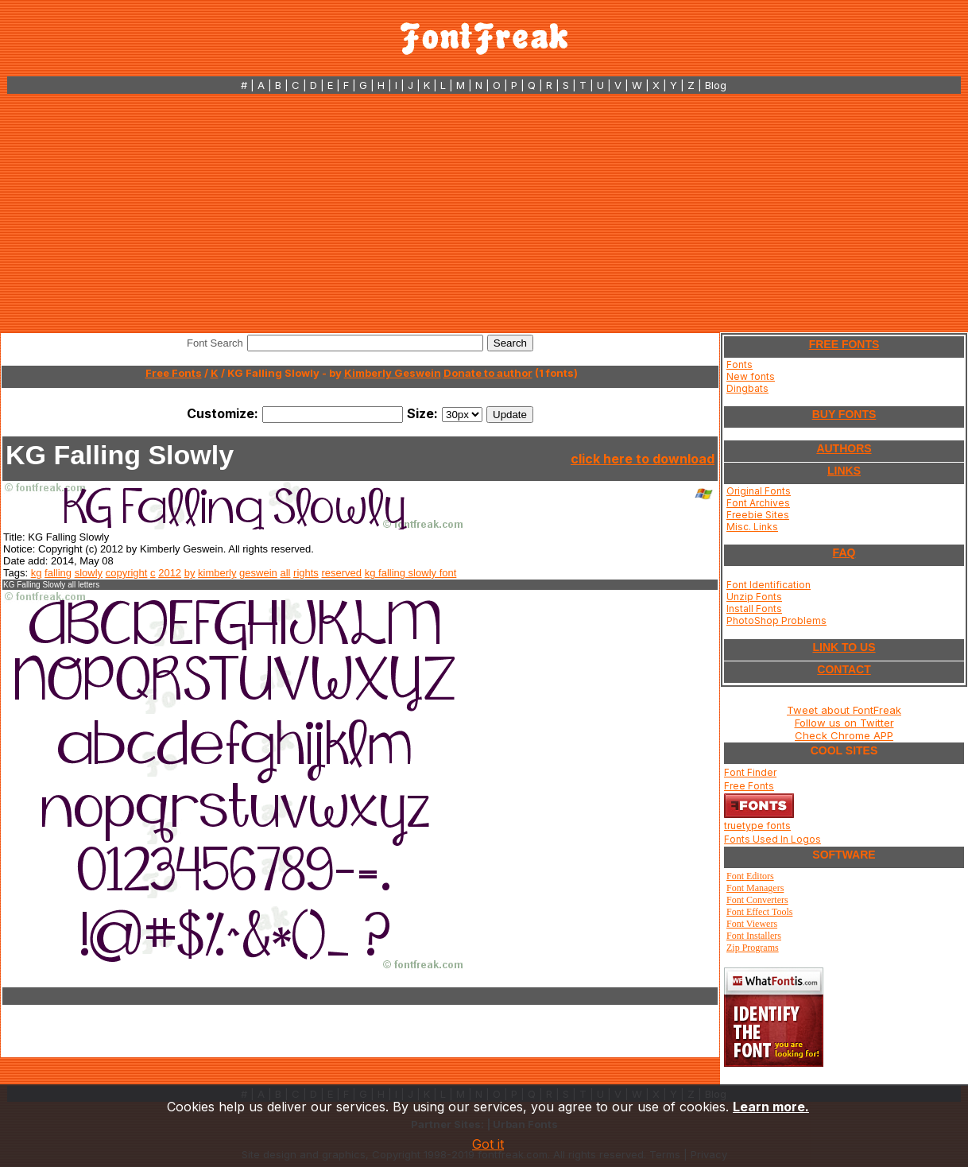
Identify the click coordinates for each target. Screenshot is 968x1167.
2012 (169, 573)
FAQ (844, 552)
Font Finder (750, 772)
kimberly (217, 573)
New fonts (750, 376)
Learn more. (771, 1107)
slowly (89, 573)
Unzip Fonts (754, 597)
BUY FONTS (844, 414)
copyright (127, 573)
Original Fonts (758, 491)
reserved (342, 573)
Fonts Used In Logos (772, 839)
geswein (258, 573)
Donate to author (487, 372)
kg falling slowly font (411, 573)
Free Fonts (173, 372)
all (285, 573)
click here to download (642, 459)
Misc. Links (752, 527)
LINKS (844, 470)
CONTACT (843, 669)
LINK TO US (843, 647)
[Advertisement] (484, 213)
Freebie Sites (757, 515)
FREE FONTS (844, 344)
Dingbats (747, 388)
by (190, 573)
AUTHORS (843, 448)
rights (306, 573)
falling (58, 573)
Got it (488, 1144)
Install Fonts (754, 609)
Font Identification (768, 585)
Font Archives (758, 503)
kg (36, 573)
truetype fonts (757, 826)
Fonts (739, 364)
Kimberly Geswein (392, 372)
